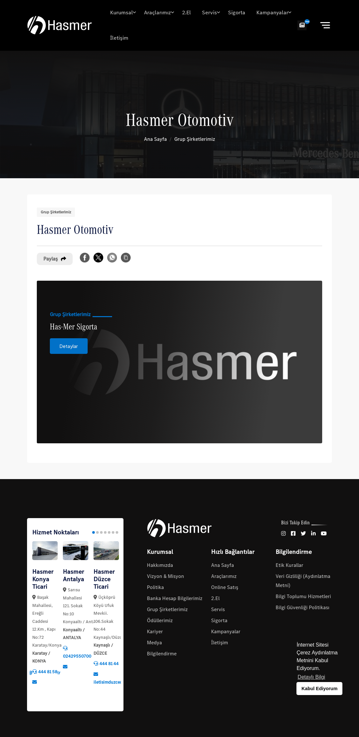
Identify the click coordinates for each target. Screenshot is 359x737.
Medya (154, 642)
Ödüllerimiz (160, 620)
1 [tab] (93, 532)
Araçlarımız (157, 12)
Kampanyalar (272, 12)
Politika (155, 587)
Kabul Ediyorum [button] (319, 688)
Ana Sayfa (155, 139)
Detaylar (69, 351)
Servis (209, 12)
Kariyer (155, 631)
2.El (186, 12)
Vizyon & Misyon (165, 576)
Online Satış (224, 587)
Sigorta (236, 12)
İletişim (119, 38)
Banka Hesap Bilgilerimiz (174, 598)
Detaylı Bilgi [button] (311, 677)
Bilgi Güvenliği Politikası (302, 607)
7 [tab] (117, 532)
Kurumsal (121, 12)
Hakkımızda (160, 565)
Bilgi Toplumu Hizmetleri (303, 596)
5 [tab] (109, 532)
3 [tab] (101, 532)
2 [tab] (97, 532)
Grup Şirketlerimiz (194, 139)
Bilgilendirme (162, 653)
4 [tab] (105, 532)
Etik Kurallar (289, 565)
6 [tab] (113, 532)
